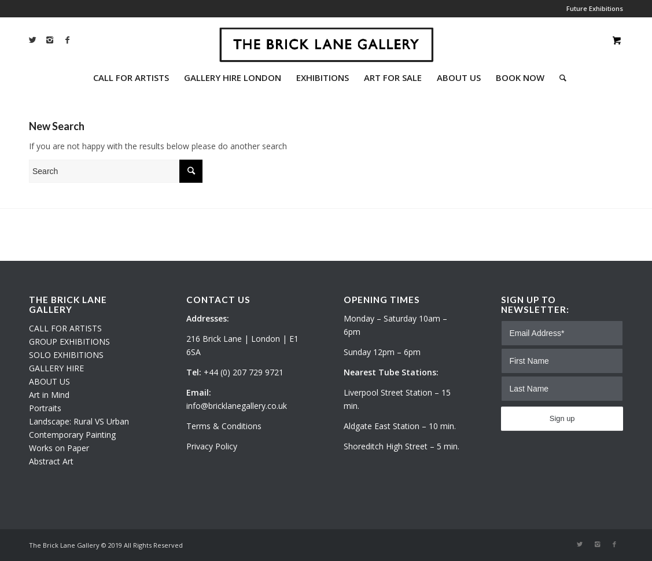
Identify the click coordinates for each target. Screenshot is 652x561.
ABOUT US (49, 381)
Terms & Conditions (223, 425)
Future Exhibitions (594, 8)
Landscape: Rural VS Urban (79, 421)
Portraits (45, 408)
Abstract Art (51, 461)
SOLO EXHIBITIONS (66, 354)
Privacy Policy (211, 446)
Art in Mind (49, 394)
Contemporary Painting (72, 434)
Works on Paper (59, 447)
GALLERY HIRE (56, 368)
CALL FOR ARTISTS (65, 328)
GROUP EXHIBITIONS (69, 341)
